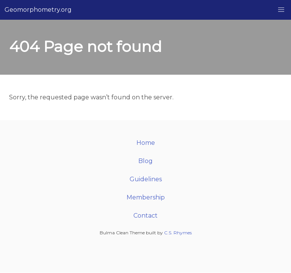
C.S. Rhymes (178, 232)
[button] (281, 10)
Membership (146, 197)
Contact (145, 215)
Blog (145, 161)
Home (145, 142)
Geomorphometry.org (38, 9)
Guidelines (146, 179)
